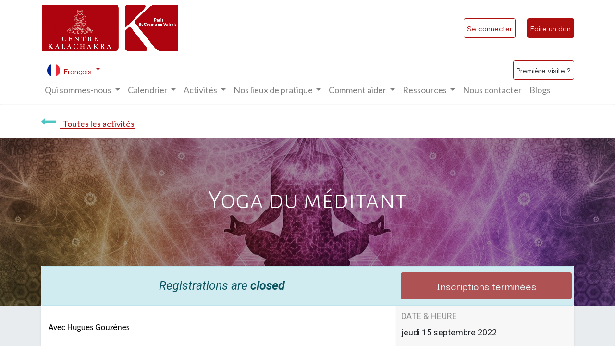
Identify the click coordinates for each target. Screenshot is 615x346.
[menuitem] (492, 90)
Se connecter (489, 28)
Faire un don (550, 28)
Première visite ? (544, 69)
